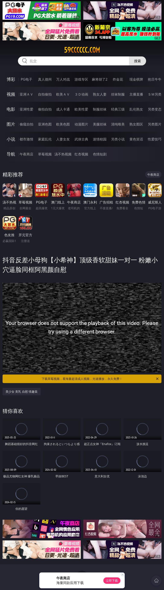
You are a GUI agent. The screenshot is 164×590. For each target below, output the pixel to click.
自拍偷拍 (45, 94)
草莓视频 (45, 154)
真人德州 (45, 79)
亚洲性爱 (26, 109)
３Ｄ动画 (81, 94)
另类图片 (154, 124)
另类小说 (118, 139)
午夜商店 (26, 154)
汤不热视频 (63, 154)
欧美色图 (63, 124)
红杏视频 (81, 154)
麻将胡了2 (99, 79)
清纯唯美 (118, 124)
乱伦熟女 (136, 109)
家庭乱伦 (45, 139)
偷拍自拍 (45, 109)
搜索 (137, 61)
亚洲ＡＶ (26, 94)
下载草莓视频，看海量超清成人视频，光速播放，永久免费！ (100, 378)
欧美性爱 (81, 109)
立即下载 (112, 580)
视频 (11, 94)
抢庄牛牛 (154, 79)
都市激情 (26, 139)
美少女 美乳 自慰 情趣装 (22, 391)
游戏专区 (81, 79)
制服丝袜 (100, 109)
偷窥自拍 (26, 124)
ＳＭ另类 (154, 94)
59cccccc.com (82, 50)
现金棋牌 (136, 79)
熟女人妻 (100, 94)
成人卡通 (63, 109)
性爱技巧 (154, 139)
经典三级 (118, 109)
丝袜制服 (118, 94)
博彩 (11, 79)
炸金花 (118, 79)
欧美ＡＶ (63, 94)
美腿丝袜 (100, 124)
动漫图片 (81, 124)
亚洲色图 (45, 124)
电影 (11, 109)
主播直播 (136, 94)
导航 (11, 154)
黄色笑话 (136, 139)
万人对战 (63, 79)
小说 (11, 139)
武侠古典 (81, 139)
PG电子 (26, 79)
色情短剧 (100, 154)
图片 (11, 124)
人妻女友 (63, 139)
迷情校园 (100, 139)
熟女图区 (136, 124)
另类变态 (154, 109)
